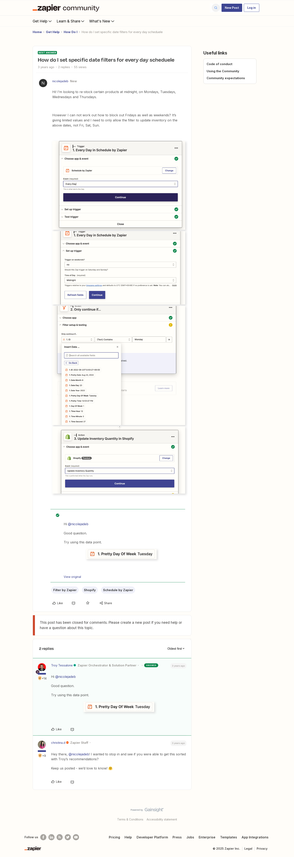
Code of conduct (219, 64)
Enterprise (207, 837)
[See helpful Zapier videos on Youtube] (76, 837)
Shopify (90, 590)
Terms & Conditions (130, 819)
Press (177, 837)
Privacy (262, 848)
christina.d (58, 743)
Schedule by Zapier (118, 590)
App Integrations (255, 837)
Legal (248, 848)
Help (128, 837)
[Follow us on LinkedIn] (51, 837)
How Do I (70, 32)
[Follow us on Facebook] (43, 837)
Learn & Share (71, 21)
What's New (102, 21)
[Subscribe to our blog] (60, 837)
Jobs (190, 837)
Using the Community (223, 71)
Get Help (42, 21)
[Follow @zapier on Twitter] (68, 837)
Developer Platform (152, 837)
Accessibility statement (162, 819)
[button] (232, 8)
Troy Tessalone (62, 665)
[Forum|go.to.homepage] (67, 8)
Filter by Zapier (65, 590)
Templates (228, 837)
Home (37, 32)
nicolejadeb (60, 81)
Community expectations (226, 78)
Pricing (114, 837)
